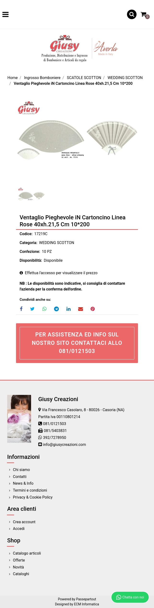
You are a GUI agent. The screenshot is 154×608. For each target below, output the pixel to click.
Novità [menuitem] (18, 567)
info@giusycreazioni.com (64, 444)
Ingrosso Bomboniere (42, 77)
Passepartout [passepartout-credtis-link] (86, 599)
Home (12, 77)
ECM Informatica (86, 604)
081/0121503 (54, 423)
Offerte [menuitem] (19, 560)
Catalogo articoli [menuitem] (27, 553)
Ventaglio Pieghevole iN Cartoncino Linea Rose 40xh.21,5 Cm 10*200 (73, 83)
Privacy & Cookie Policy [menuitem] (33, 497)
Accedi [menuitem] (19, 528)
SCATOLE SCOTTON (84, 77)
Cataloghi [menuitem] (21, 574)
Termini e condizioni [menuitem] (30, 490)
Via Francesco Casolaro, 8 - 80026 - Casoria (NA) (83, 410)
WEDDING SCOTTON (125, 77)
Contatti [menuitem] (20, 476)
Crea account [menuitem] (24, 522)
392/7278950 (54, 437)
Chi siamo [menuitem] (21, 469)
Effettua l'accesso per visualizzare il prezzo (59, 273)
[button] (77, 142)
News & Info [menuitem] (23, 483)
